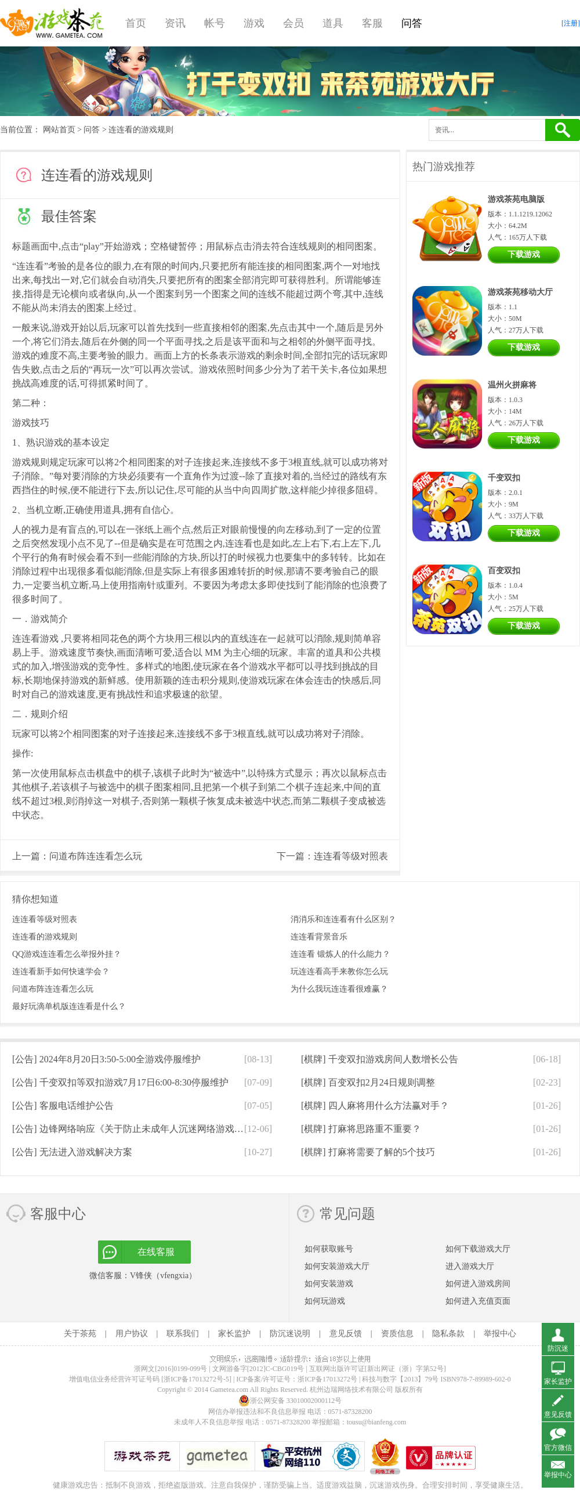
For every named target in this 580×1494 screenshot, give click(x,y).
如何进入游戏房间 (477, 1283)
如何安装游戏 (328, 1283)
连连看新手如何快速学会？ (61, 971)
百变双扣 (504, 570)
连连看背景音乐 (319, 936)
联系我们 (182, 1333)
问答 (411, 23)
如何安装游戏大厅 (336, 1266)
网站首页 (59, 129)
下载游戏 (523, 254)
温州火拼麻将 (512, 385)
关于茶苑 (80, 1333)
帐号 (214, 23)
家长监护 (234, 1333)
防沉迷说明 (290, 1333)
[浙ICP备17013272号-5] (196, 1379)
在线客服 (156, 1252)
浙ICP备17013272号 (327, 1379)
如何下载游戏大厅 (477, 1249)
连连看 (30, 266)
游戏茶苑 (52, 23)
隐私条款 (448, 1333)
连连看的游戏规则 (44, 936)
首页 (135, 23)
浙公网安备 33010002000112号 (290, 1400)
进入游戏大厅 (469, 1266)
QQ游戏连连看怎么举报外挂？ (66, 954)
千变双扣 (504, 477)
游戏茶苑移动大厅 (520, 292)
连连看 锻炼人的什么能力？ (340, 954)
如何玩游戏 (324, 1301)
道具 (332, 23)
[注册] (570, 23)
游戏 (254, 23)
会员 (293, 23)
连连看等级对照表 (351, 856)
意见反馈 (345, 1333)
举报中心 (500, 1333)
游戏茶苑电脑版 (516, 199)
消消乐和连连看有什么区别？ (343, 919)
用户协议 (131, 1333)
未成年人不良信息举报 (209, 1422)
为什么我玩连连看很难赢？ (339, 989)
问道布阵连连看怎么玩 (95, 856)
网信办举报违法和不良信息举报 (257, 1412)
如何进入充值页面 (477, 1301)
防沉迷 (558, 1348)
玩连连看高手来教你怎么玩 (339, 971)
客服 (372, 23)
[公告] (106, 1059)
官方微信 (558, 1448)
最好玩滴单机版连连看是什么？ (69, 1006)
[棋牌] (379, 1059)
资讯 (175, 23)
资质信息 (397, 1333)
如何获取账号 (328, 1249)
